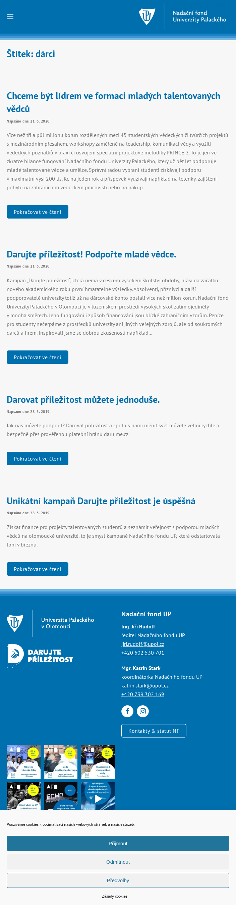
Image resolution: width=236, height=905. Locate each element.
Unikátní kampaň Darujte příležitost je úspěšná (101, 500)
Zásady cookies (114, 896)
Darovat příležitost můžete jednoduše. (83, 399)
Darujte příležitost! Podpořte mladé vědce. (91, 254)
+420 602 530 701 (142, 652)
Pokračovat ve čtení (37, 211)
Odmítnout (118, 862)
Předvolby (118, 880)
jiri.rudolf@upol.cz (142, 643)
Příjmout (118, 843)
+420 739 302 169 (142, 694)
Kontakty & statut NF (153, 730)
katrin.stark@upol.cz (145, 685)
